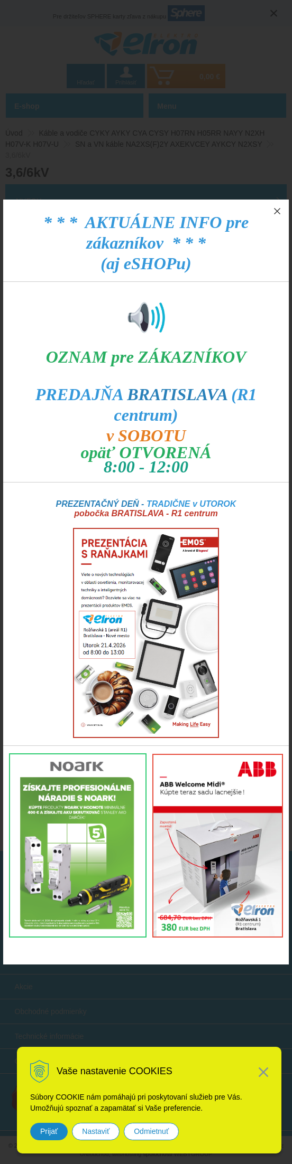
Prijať (49, 1131)
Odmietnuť (151, 1131)
